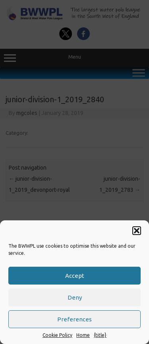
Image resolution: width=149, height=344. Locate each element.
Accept (74, 275)
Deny (75, 297)
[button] (137, 231)
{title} (100, 335)
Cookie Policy (57, 335)
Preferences (74, 319)
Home (83, 335)
